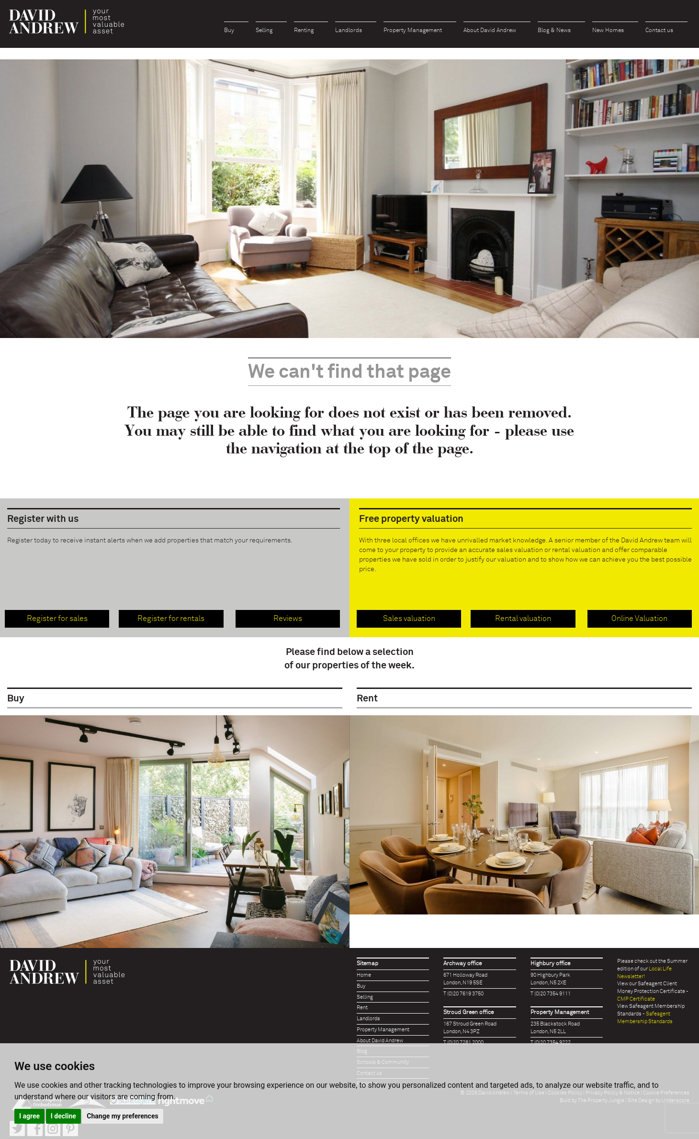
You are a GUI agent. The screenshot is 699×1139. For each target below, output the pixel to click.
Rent (362, 1007)
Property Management (412, 31)
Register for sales (57, 618)
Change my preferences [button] (122, 1116)
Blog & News (554, 31)
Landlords (348, 31)
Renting (304, 31)
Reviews (287, 618)
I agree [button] (29, 1116)
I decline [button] (63, 1116)
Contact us (659, 31)
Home (364, 975)
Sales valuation (409, 618)
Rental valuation (523, 618)
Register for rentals (170, 618)
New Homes (608, 31)
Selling (264, 31)
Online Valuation (639, 618)
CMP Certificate (636, 999)
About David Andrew (489, 31)
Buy (229, 31)
